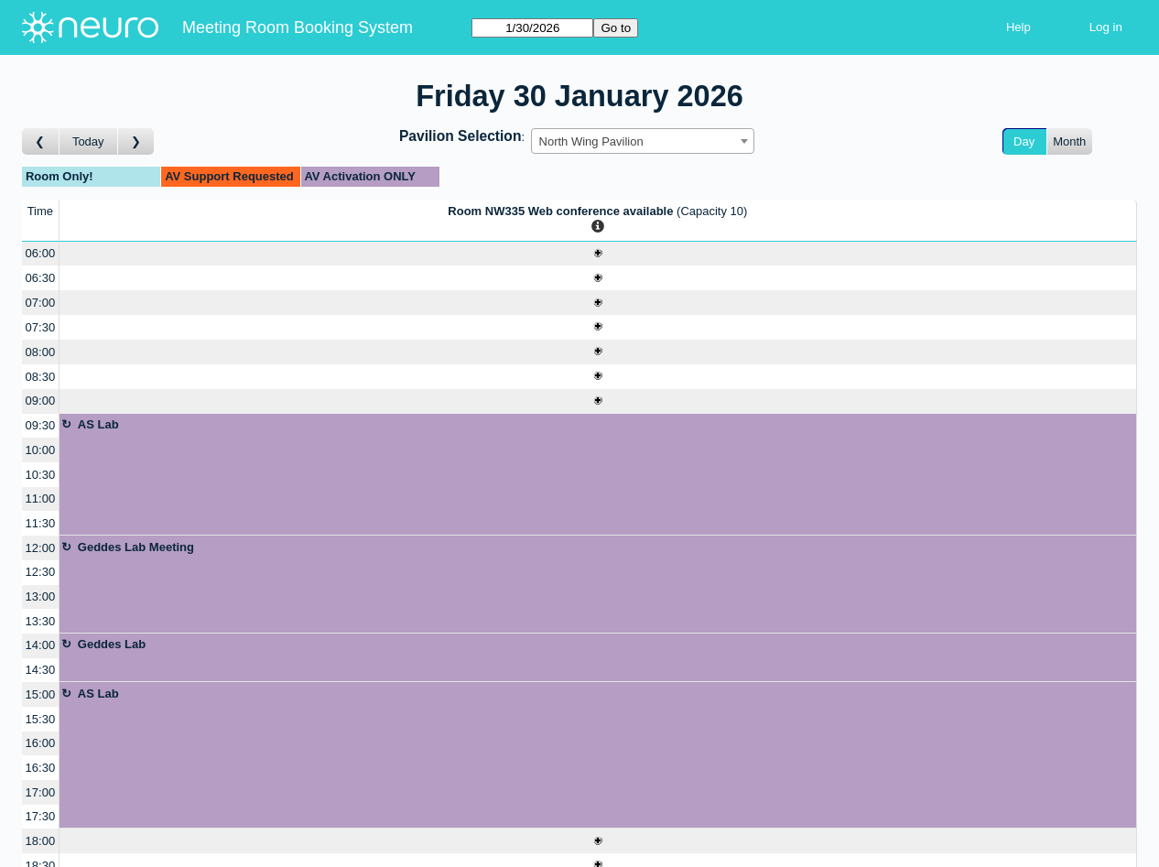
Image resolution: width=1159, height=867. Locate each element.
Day (1023, 141)
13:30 (41, 621)
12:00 (41, 548)
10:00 (41, 450)
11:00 (41, 498)
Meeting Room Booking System (297, 27)
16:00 (41, 743)
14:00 (41, 645)
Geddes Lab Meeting (136, 547)
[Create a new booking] (598, 254)
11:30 (41, 523)
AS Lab (98, 424)
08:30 (41, 377)
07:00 (41, 302)
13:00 (41, 596)
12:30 (41, 572)
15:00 (41, 694)
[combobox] (642, 141)
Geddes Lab (112, 644)
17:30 (41, 816)
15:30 (41, 719)
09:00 (41, 400)
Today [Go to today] (88, 141)
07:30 (41, 327)
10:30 (41, 475)
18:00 (41, 841)
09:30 (41, 425)
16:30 (41, 768)
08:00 (41, 352)
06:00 (41, 253)
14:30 (41, 670)
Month (1069, 141)
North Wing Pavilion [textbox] (591, 141)
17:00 (41, 792)
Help (1018, 27)
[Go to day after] (136, 141)
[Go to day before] (41, 141)
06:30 (41, 278)
